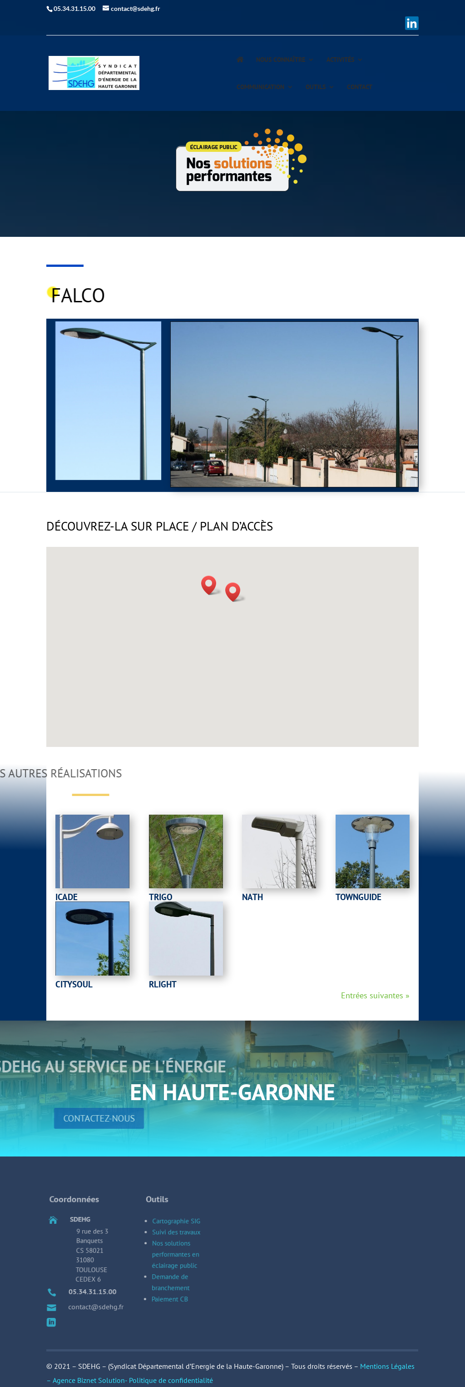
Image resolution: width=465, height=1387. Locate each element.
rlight (163, 984)
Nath (252, 896)
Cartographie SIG (180, 1254)
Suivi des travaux (180, 1261)
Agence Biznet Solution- (91, 1380)
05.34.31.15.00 (96, 1303)
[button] (235, 592)
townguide (358, 896)
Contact (359, 87)
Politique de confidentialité (171, 1380)
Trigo (161, 896)
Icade (66, 896)
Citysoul (74, 984)
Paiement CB (171, 1309)
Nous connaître (280, 60)
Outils (316, 87)
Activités (340, 60)
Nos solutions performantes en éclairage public (178, 1276)
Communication (260, 87)
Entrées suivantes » (375, 995)
